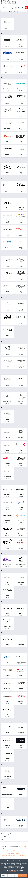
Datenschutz (9, 858)
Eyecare (7, 247)
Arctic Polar (21, 71)
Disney (20, 190)
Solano (7, 701)
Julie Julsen (20, 401)
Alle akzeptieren (13, 875)
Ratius (7, 644)
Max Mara (7, 520)
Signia (20, 675)
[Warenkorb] (22, 7)
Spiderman (20, 701)
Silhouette (20, 688)
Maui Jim (21, 507)
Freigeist (7, 291)
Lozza (20, 463)
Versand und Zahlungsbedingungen (9, 855)
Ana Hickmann (20, 58)
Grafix (20, 322)
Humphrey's (21, 366)
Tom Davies (21, 732)
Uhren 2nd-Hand (7, 776)
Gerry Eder (7, 309)
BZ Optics (20, 154)
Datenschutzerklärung (13, 871)
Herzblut (7, 366)
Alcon (7, 58)
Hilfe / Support (11, 853)
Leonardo (20, 437)
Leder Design (7, 437)
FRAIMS (7, 278)
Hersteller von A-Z (14, 11)
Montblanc (7, 547)
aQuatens (7, 71)
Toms (20, 745)
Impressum (19, 858)
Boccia (20, 128)
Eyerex (20, 247)
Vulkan (7, 807)
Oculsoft (7, 582)
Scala (7, 662)
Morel (20, 547)
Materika (7, 507)
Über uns (21, 850)
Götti (7, 322)
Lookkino (7, 463)
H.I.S (7, 353)
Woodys (21, 825)
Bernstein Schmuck (7, 115)
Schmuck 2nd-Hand (21, 662)
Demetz (7, 190)
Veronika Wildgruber (7, 794)
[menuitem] (4, 7)
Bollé (7, 141)
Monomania (21, 533)
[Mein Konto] (18, 7)
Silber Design (7, 688)
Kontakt (17, 853)
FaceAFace (7, 265)
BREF (21, 141)
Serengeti (7, 675)
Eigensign (7, 221)
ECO (7, 207)
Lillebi (7, 450)
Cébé (21, 172)
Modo (7, 533)
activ (7, 44)
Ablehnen (4, 875)
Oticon (7, 595)
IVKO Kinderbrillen (20, 384)
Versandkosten (23, 846)
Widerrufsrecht (22, 855)
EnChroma (20, 221)
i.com (7, 384)
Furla (21, 291)
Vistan (20, 794)
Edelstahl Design (21, 207)
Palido (7, 613)
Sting (7, 714)
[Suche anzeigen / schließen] (11, 7)
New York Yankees (20, 564)
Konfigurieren (22, 875)
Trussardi (7, 758)
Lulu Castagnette (7, 476)
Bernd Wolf (21, 102)
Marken (16, 850)
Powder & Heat (7, 626)
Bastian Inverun (7, 88)
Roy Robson (21, 644)
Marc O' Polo (7, 494)
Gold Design (21, 309)
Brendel (7, 154)
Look (21, 450)
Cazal (7, 172)
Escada (7, 234)
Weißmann (7, 825)
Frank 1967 (20, 278)
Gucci (7, 335)
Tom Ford (7, 745)
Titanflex (7, 732)
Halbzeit (21, 353)
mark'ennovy (20, 494)
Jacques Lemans (7, 401)
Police (20, 613)
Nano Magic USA (7, 564)
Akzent (21, 44)
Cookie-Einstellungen (8, 850)
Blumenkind (7, 128)
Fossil (20, 265)
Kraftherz (7, 419)
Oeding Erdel (21, 582)
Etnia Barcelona (21, 234)
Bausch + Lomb (21, 88)
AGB (14, 858)
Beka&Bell (7, 102)
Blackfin (21, 115)
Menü (4, 8)
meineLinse (21, 520)
